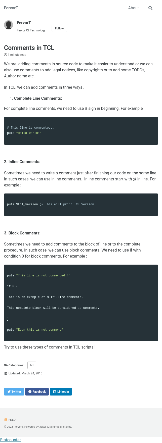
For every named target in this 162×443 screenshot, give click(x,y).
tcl (31, 365)
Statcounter (10, 439)
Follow (59, 28)
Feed (10, 420)
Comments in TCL (29, 48)
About (133, 8)
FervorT (11, 8)
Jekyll (42, 426)
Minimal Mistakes (60, 426)
